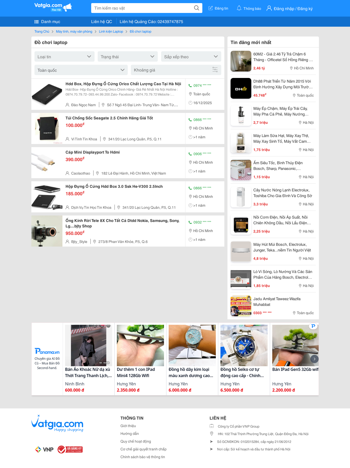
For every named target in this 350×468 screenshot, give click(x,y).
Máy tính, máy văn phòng (74, 31)
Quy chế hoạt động (135, 441)
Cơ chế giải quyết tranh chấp (143, 448)
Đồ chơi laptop (140, 31)
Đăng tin (218, 8)
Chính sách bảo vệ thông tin (142, 456)
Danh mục (47, 21)
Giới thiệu (128, 425)
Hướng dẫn (129, 433)
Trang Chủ (41, 31)
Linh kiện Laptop (111, 31)
